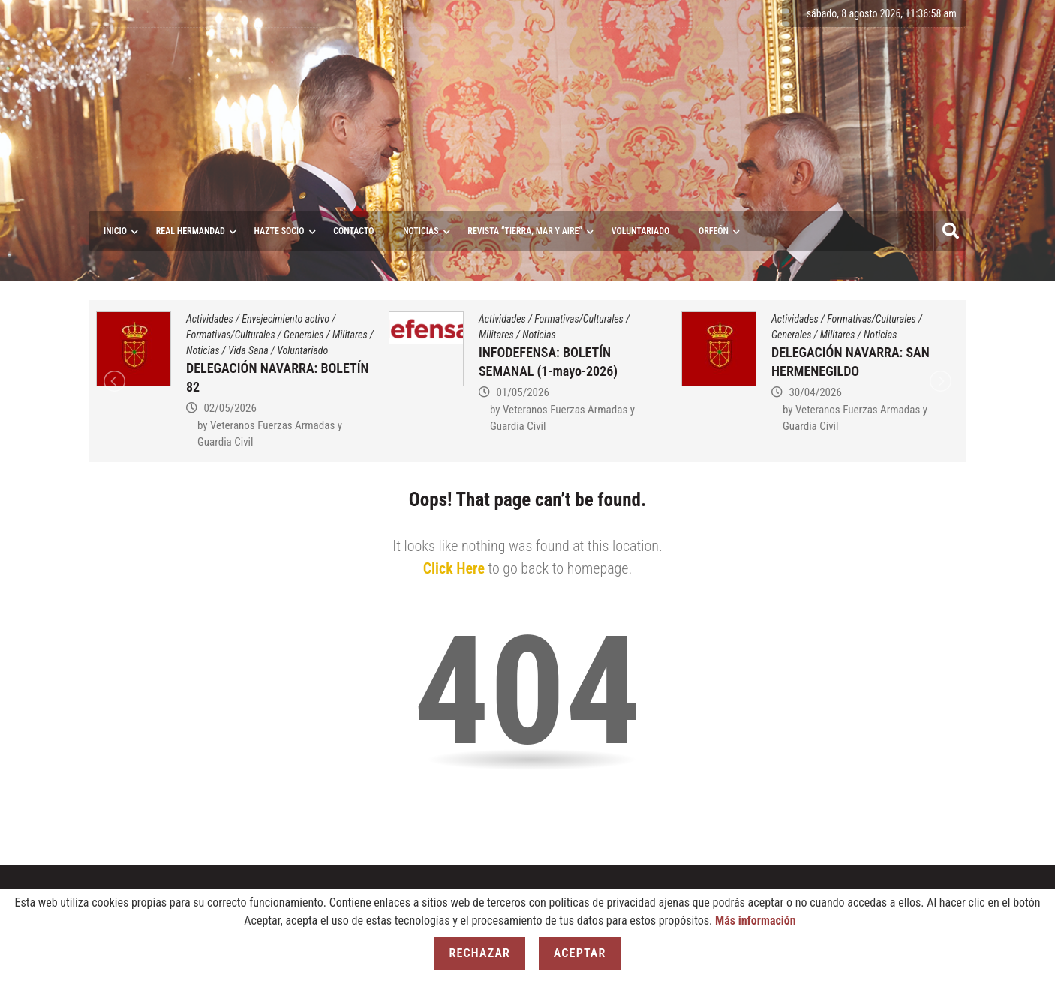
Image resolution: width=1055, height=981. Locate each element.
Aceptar (580, 953)
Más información (755, 921)
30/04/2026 (815, 392)
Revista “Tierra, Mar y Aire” (524, 231)
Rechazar (479, 953)
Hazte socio (279, 231)
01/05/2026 (522, 392)
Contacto (353, 231)
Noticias (420, 231)
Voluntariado (302, 350)
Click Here (454, 569)
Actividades (209, 319)
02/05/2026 (229, 408)
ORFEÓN (714, 231)
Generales (303, 334)
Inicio (115, 231)
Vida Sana (248, 350)
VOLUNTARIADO (641, 231)
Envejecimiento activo (285, 319)
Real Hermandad (190, 231)
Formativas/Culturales (230, 334)
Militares (350, 334)
